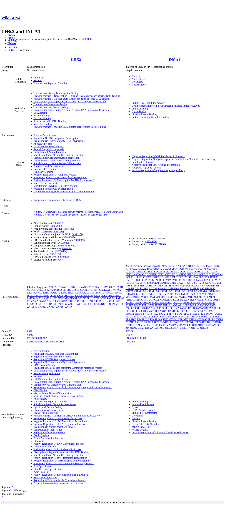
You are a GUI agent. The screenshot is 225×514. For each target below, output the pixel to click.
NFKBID (69, 298)
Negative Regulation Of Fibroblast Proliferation (156, 164)
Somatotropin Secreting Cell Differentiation (55, 186)
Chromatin (38, 77)
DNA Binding (40, 112)
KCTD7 (144, 288)
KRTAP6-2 (203, 291)
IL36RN (130, 288)
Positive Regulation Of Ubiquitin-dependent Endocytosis (160, 432)
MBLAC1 (193, 297)
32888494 (67, 248)
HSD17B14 (209, 285)
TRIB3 (166, 319)
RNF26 (146, 311)
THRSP (203, 316)
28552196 (58, 231)
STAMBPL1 (183, 313)
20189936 (47, 231)
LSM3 (191, 294)
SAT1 (117, 301)
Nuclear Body (139, 84)
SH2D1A (40, 304)
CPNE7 (95, 289)
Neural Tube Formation (45, 477)
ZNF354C (32, 306)
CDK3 (58, 289)
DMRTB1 (131, 280)
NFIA (48, 298)
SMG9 (211, 311)
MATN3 (183, 297)
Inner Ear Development (45, 183)
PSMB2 (146, 308)
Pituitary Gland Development (48, 166)
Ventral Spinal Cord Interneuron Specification (56, 157)
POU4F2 (130, 308)
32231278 (56, 254)
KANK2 (79, 295)
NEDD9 (175, 299)
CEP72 (161, 274)
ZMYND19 (144, 327)
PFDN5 (158, 305)
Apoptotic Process (42, 143)
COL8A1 (130, 277)
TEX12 (154, 316)
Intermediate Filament (143, 404)
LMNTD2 (168, 294)
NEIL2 (183, 299)
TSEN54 (86, 304)
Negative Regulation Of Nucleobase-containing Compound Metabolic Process (72, 387)
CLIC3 (212, 274)
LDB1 (104, 295)
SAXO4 (162, 311)
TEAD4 (138, 316)
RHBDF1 (90, 301)
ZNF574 (51, 306)
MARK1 (174, 297)
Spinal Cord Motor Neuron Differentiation (54, 404)
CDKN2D (152, 274)
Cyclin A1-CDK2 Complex (145, 424)
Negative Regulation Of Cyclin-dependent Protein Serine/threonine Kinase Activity (173, 159)
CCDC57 (157, 271)
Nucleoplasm (138, 79)
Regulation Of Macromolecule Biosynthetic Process (59, 480)
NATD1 (148, 299)
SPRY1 (172, 313)
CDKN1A (131, 274)
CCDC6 (42, 289)
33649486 (152, 241)
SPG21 (154, 313)
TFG (187, 316)
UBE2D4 (188, 322)
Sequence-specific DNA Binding (49, 121)
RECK (217, 308)
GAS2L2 (84, 292)
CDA (183, 271)
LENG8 (141, 294)
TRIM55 (184, 319)
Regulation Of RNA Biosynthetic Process (54, 359)
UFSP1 (136, 325)
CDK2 (207, 271)
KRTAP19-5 (166, 291)
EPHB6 (181, 280)
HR (201, 285)
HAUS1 (130, 285)
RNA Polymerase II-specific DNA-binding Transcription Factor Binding (69, 126)
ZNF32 (168, 327)
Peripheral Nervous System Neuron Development (58, 483)
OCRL (103, 298)
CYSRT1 (188, 277)
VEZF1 (119, 304)
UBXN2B (216, 322)
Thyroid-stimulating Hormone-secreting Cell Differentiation (63, 191)
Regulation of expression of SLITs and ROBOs (57, 200)
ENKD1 (38, 292)
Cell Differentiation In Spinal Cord (50, 379)
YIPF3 (186, 325)
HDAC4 (144, 285)
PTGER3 (163, 308)
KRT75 (129, 291)
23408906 (65, 257)
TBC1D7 (217, 313)
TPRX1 (218, 316)
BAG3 (150, 268)
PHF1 (166, 305)
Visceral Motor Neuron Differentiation (52, 393)
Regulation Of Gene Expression (49, 432)
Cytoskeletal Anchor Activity (48, 407)
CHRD (190, 274)
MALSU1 (155, 297)
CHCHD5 (181, 274)
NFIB (54, 298)
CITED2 (66, 289)
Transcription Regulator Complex (50, 83)
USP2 (112, 304)
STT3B (201, 313)
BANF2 (158, 268)
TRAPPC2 (131, 319)
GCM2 (93, 292)
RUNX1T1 (108, 301)
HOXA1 (194, 285)
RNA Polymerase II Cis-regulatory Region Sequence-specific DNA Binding (71, 98)
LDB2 (111, 295)
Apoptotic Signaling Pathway (146, 167)
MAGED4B (132, 297)
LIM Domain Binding (44, 365)
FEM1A (216, 280)
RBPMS (209, 308)
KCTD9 (153, 288)
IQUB (60, 295)
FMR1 (143, 282)
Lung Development (43, 171)
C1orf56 (212, 268)
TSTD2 (155, 322)
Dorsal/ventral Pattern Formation (50, 152)
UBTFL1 (104, 304)
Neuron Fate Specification (46, 373)
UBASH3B (177, 322)
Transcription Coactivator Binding (50, 107)
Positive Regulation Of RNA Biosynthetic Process (58, 443)
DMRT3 (214, 277)
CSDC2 (147, 277)
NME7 (216, 299)
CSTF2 (155, 277)
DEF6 (206, 277)
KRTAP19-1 (153, 291)
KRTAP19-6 (179, 291)
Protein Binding (41, 115)
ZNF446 (176, 327)
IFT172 (31, 295)
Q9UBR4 (59, 341)
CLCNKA (85, 289)
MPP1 (212, 297)
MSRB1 (130, 299)
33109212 (80, 240)
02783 (30, 334)
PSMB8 (154, 308)
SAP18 (153, 311)
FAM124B (55, 292)
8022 (29, 331)
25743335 (69, 228)
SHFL (189, 311)
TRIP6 (219, 319)
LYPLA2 (200, 294)
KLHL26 (184, 288)
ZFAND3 (214, 325)
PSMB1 (51, 301)
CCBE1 (148, 271)
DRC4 (30, 292)
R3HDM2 (174, 308)
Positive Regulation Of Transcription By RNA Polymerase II (63, 180)
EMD (174, 280)
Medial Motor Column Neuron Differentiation (56, 160)
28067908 (56, 226)
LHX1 (117, 295)
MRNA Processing (141, 427)
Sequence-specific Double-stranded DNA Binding (58, 396)
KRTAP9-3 (131, 294)
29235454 (159, 238)
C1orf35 (194, 268)
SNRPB (139, 313)
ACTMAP (159, 266)
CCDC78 (167, 271)
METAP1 (203, 297)
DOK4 (139, 280)
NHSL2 (208, 299)
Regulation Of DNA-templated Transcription (55, 138)
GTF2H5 (200, 282)
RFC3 (129, 311)
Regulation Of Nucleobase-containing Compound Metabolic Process (67, 367)
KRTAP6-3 (215, 291)
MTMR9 (138, 299)
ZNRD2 (204, 327)
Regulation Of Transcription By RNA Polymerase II (59, 141)
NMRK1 (130, 302)
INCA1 (174, 60)
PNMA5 (31, 301)
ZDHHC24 (203, 325)
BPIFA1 (176, 268)
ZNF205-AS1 (157, 327)
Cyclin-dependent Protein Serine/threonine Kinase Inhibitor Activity (166, 105)
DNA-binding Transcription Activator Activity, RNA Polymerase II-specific (71, 110)
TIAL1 (210, 316)
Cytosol (136, 407)
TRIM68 (202, 319)
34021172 (77, 234)
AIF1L (66, 287)
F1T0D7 (40, 341)
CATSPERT (117, 287)
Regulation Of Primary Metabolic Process (54, 427)
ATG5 (217, 266)
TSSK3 (95, 304)
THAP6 (194, 316)
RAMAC (200, 308)
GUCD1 (101, 292)
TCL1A (129, 316)
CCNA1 (176, 271)
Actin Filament (40, 472)
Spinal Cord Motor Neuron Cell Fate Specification (58, 155)
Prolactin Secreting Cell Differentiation (53, 188)
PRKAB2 (41, 301)
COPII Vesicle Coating (143, 410)
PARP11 (111, 298)
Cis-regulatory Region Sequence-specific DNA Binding (61, 452)
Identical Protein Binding (144, 114)
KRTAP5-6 (191, 291)
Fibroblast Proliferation (143, 162)
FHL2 (136, 282)
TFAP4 (181, 316)
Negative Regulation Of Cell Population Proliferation (158, 156)
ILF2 (137, 288)
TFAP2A (162, 316)
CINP (197, 274)
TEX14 (77, 304)
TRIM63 (193, 319)
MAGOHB (143, 297)
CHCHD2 (170, 274)
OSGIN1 (195, 302)
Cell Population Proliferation (47, 429)
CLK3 (219, 274)
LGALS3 (150, 294)
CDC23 (51, 289)
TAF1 (60, 304)
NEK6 (191, 299)
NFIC (61, 298)
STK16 (193, 313)
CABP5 (140, 271)
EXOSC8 (190, 280)
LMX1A (31, 298)
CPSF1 (138, 277)
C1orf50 (204, 268)
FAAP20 (200, 280)
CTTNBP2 (177, 277)
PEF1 (151, 305)
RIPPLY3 (137, 311)
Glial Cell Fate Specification (47, 469)
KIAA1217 (163, 288)
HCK (137, 285)
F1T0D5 (31, 341)
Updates (12, 43)
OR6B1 (187, 302)
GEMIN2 (164, 282)
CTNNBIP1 (165, 277)
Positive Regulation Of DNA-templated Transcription (60, 177)
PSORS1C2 (61, 301)
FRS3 (150, 282)
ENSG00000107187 (37, 338)
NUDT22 (94, 298)
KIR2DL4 (174, 288)
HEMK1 (153, 285)
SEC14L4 (181, 311)
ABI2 (51, 287)
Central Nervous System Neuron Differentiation (57, 384)
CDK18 (199, 271)
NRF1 (86, 298)
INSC (46, 295)
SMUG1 (130, 313)
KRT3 (97, 295)
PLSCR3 (184, 305)
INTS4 (53, 295)
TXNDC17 (165, 322)
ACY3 (168, 266)
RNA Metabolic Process (45, 412)
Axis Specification (42, 466)
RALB (191, 308)
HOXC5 (110, 292)
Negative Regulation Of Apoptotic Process (54, 174)
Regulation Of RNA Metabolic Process (52, 356)
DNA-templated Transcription (48, 410)
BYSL (107, 287)
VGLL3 (153, 325)
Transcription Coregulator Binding (50, 104)
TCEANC (68, 304)
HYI (218, 285)
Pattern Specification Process (48, 438)
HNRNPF (174, 285)
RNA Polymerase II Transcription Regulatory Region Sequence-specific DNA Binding (76, 96)
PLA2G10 (174, 305)
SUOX (209, 313)
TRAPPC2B (143, 319)
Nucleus (37, 80)
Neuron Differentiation (44, 169)
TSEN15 (130, 322)
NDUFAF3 (165, 299)
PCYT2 (137, 305)
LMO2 (177, 294)
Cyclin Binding (139, 111)
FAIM (46, 292)
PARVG (120, 298)
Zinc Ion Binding (42, 118)
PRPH (138, 308)
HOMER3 (185, 285)
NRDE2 (78, 298)
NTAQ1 (147, 302)
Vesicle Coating (140, 429)
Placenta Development (44, 135)
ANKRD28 (187, 266)
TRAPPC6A (156, 319)
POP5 (212, 305)
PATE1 (211, 302)
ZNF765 (195, 327)
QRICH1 (72, 301)
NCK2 (155, 299)
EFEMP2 (166, 280)
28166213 (73, 245)
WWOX (178, 325)
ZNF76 (68, 306)
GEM (156, 282)
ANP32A (86, 287)
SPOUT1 (163, 313)
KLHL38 (88, 295)
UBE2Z (197, 322)
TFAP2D (172, 316)
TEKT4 (146, 316)
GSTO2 (191, 282)
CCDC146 (32, 289)
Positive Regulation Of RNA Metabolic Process (57, 449)
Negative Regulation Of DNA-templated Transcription (60, 421)
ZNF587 (60, 306)
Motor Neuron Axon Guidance (48, 146)
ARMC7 (198, 266)
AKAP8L (177, 266)
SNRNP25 (51, 304)
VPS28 (170, 325)
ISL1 (66, 295)
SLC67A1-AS (200, 311)
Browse (11, 35)
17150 (129, 334)
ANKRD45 (76, 287)
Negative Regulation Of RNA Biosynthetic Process (59, 424)
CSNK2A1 (104, 289)
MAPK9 (40, 298)
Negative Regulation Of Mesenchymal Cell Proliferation (61, 460)
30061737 (58, 223)
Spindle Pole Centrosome (144, 412)
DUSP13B (155, 280)
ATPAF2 (142, 268)
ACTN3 (59, 287)
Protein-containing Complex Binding (150, 117)
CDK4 (214, 271)
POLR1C (194, 305)
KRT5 (212, 288)
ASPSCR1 (208, 266)
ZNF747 (185, 327)
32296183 (86, 39)
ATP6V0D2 (132, 268)
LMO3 (184, 294)
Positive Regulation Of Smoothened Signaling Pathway (61, 474)
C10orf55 (185, 268)
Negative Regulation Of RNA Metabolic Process (57, 418)
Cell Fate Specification (44, 446)
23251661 (160, 244)
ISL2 (71, 295)
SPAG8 (146, 313)
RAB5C (184, 308)
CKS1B (76, 289)
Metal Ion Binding (42, 124)
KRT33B (204, 288)
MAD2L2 (210, 294)
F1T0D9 (49, 341)
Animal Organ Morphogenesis (48, 149)
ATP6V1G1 (98, 287)
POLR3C (204, 305)
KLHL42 (194, 288)
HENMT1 (163, 285)
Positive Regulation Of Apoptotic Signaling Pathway (158, 170)
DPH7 (146, 280)
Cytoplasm (137, 81)
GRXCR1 (181, 282)
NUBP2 (156, 302)
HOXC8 (119, 292)
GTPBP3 (209, 282)
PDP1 (145, 305)
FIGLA (76, 292)
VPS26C (161, 325)
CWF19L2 (116, 289)
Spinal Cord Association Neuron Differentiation (57, 163)
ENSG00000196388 (136, 338)
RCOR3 (81, 301)
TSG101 (139, 322)
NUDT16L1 (166, 302)
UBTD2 (206, 322)
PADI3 (204, 302)
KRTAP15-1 (140, 291)
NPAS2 (138, 302)
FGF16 (129, 282)
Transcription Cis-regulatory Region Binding (55, 93)
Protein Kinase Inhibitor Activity (148, 103)
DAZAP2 (198, 277)
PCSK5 (129, 305)
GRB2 (173, 282)
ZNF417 (42, 306)
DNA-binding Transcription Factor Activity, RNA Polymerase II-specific (69, 101)
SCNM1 (31, 304)
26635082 (63, 242)
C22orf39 (130, 271)
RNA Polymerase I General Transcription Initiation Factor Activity (66, 415)
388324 (129, 331)
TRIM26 (174, 319)
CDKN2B (141, 274)
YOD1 (193, 325)
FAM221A (66, 292)
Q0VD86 (130, 341)
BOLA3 (167, 268)
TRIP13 (211, 319)
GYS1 (218, 282)
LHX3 (76, 60)
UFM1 (129, 325)
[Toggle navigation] (2, 27)
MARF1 (165, 297)
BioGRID (12, 50)
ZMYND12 (131, 327)
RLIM (99, 301)
